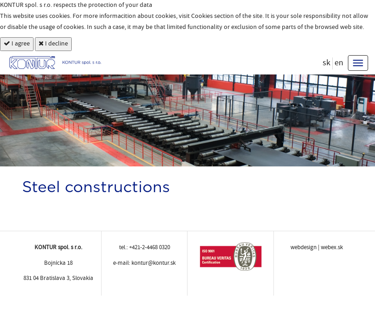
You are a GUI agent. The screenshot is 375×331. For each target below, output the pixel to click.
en (339, 62)
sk (326, 62)
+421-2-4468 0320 (149, 247)
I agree (17, 44)
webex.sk (332, 247)
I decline (53, 44)
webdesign (303, 247)
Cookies (202, 16)
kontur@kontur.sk (153, 263)
